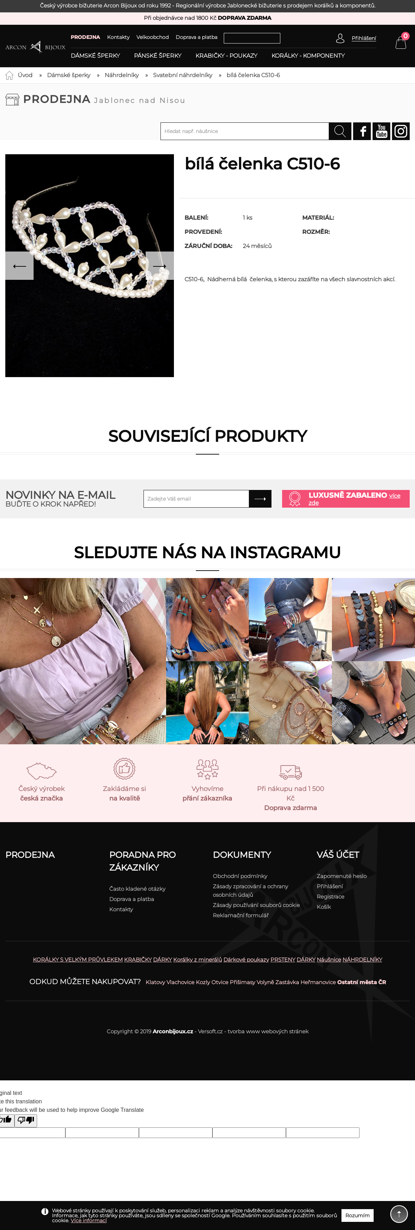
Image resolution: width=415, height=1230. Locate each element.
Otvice (219, 982)
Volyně (265, 982)
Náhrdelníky (122, 75)
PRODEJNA (85, 37)
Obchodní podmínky (240, 876)
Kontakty (118, 37)
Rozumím (357, 1215)
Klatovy (155, 982)
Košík (324, 906)
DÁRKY (162, 959)
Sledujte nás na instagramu (207, 552)
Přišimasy (242, 982)
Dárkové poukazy (246, 959)
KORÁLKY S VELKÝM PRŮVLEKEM (78, 959)
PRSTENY (282, 959)
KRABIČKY (138, 959)
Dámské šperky (95, 56)
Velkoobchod (152, 37)
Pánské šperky (157, 56)
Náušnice (329, 959)
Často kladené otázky (137, 888)
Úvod (25, 75)
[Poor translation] (25, 1120)
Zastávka (287, 982)
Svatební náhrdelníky (182, 75)
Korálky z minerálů (197, 959)
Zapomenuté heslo (342, 876)
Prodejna (104, 99)
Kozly (203, 982)
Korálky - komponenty (308, 56)
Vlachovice (180, 982)
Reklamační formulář (241, 915)
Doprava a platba (196, 37)
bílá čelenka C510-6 (253, 75)
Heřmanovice (318, 982)
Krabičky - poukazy (226, 56)
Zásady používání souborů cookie (256, 905)
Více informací (89, 1220)
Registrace (330, 896)
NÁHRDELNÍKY (362, 959)
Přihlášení (330, 886)
